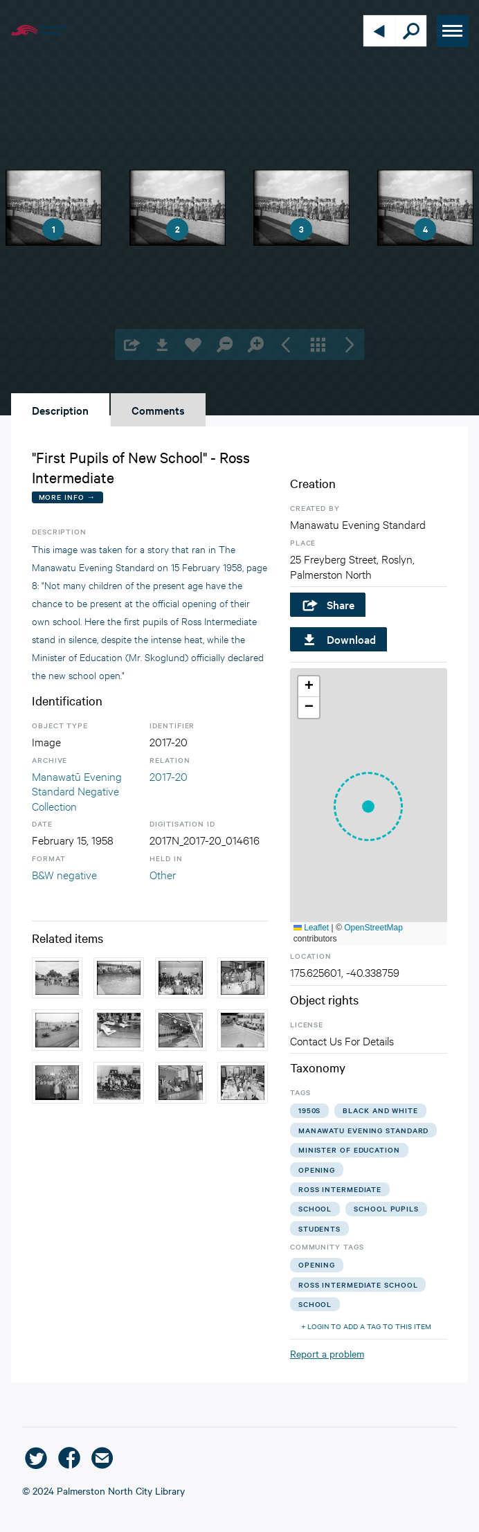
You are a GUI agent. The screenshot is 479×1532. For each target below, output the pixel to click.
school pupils (386, 1208)
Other (163, 874)
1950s (309, 1110)
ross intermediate (339, 1189)
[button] (368, 806)
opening (316, 1169)
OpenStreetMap (373, 927)
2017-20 (169, 775)
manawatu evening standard (363, 1130)
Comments (158, 409)
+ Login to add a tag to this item (366, 1326)
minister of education (349, 1149)
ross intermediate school (358, 1284)
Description (60, 409)
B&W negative (64, 874)
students (319, 1228)
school (315, 1208)
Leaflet (311, 927)
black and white (380, 1110)
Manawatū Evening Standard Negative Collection (77, 790)
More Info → (67, 497)
